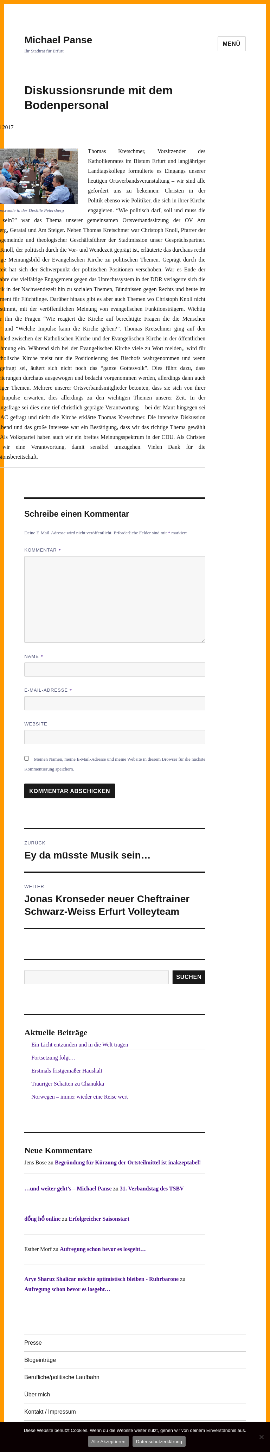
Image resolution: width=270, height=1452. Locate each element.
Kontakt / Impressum (50, 1412)
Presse (33, 1343)
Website (35, 724)
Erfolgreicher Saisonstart (99, 1219)
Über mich (37, 1394)
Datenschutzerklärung (159, 1441)
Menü (231, 44)
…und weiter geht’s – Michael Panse (67, 1189)
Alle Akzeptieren (108, 1441)
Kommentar (42, 550)
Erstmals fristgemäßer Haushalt (66, 1071)
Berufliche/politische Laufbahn (61, 1377)
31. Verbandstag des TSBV (152, 1189)
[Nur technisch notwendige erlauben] (261, 1436)
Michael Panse (58, 39)
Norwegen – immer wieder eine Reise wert (79, 1097)
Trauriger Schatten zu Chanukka (67, 1084)
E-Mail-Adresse (48, 690)
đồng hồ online (42, 1219)
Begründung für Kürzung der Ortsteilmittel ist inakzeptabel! (128, 1162)
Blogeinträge (40, 1360)
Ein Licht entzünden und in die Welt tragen (79, 1045)
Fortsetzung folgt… (53, 1058)
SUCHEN (188, 977)
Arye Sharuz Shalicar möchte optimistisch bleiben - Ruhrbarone (101, 1279)
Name (33, 656)
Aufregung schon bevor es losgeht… (103, 1249)
